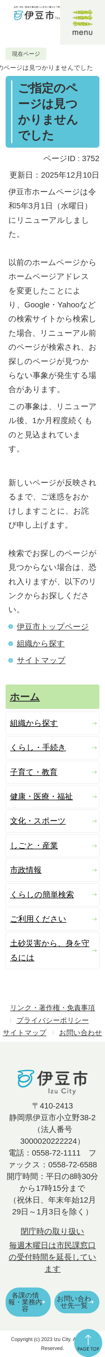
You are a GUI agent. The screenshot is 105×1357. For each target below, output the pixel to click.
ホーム (25, 696)
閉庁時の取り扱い (52, 1231)
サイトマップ (41, 660)
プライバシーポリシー (53, 1020)
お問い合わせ (80, 1032)
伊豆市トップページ (53, 626)
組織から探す (41, 643)
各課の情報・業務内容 (25, 1301)
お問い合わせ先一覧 (74, 1302)
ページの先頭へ (88, 1343)
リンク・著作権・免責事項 (52, 1008)
